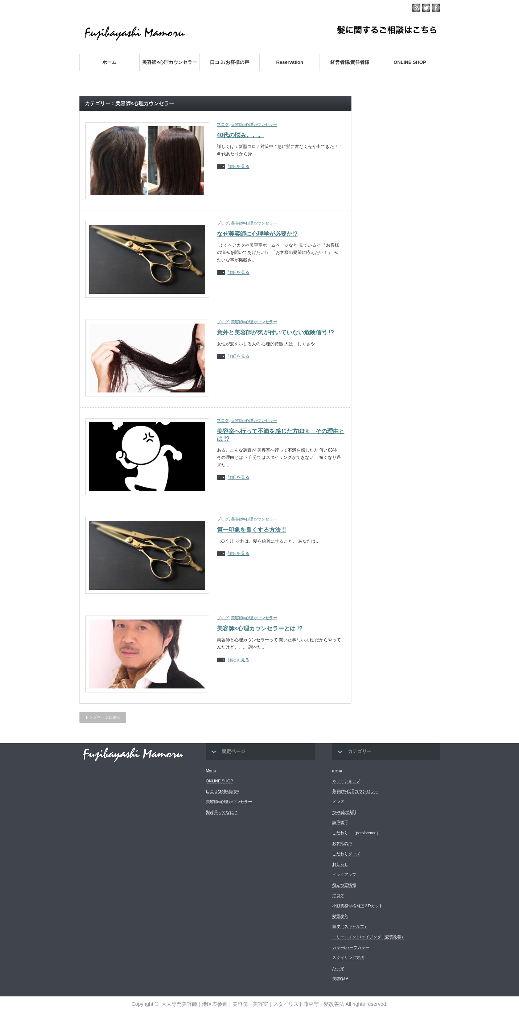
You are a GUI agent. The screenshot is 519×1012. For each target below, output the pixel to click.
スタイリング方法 (348, 957)
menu (337, 770)
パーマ (338, 968)
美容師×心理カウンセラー (169, 62)
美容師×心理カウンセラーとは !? (260, 628)
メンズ (338, 801)
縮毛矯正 (340, 822)
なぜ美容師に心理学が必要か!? (257, 234)
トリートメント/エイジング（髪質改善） (368, 937)
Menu (211, 770)
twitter (426, 8)
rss (416, 8)
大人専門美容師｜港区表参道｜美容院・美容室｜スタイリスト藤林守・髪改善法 (252, 1004)
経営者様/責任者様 (350, 62)
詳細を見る (239, 166)
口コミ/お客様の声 (229, 62)
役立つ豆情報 (344, 885)
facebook (436, 8)
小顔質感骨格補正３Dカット (357, 906)
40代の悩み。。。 (240, 135)
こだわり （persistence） (356, 833)
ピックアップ (344, 874)
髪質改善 (340, 916)
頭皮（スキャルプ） (350, 926)
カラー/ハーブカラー (350, 947)
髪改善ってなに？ (222, 812)
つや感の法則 (344, 812)
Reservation (289, 62)
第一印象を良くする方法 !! (251, 530)
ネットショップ (346, 781)
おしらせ (340, 864)
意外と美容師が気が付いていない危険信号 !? (275, 332)
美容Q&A (340, 978)
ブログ (223, 124)
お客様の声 (342, 843)
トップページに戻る (103, 717)
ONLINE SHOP (410, 62)
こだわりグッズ (346, 854)
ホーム (109, 62)
